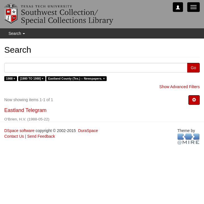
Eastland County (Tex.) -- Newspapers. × (76, 78)
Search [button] (17, 33)
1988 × (10, 78)
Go (193, 67)
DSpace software (19, 130)
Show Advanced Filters (179, 86)
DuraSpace (88, 130)
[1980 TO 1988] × (31, 78)
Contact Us (14, 136)
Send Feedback (41, 136)
